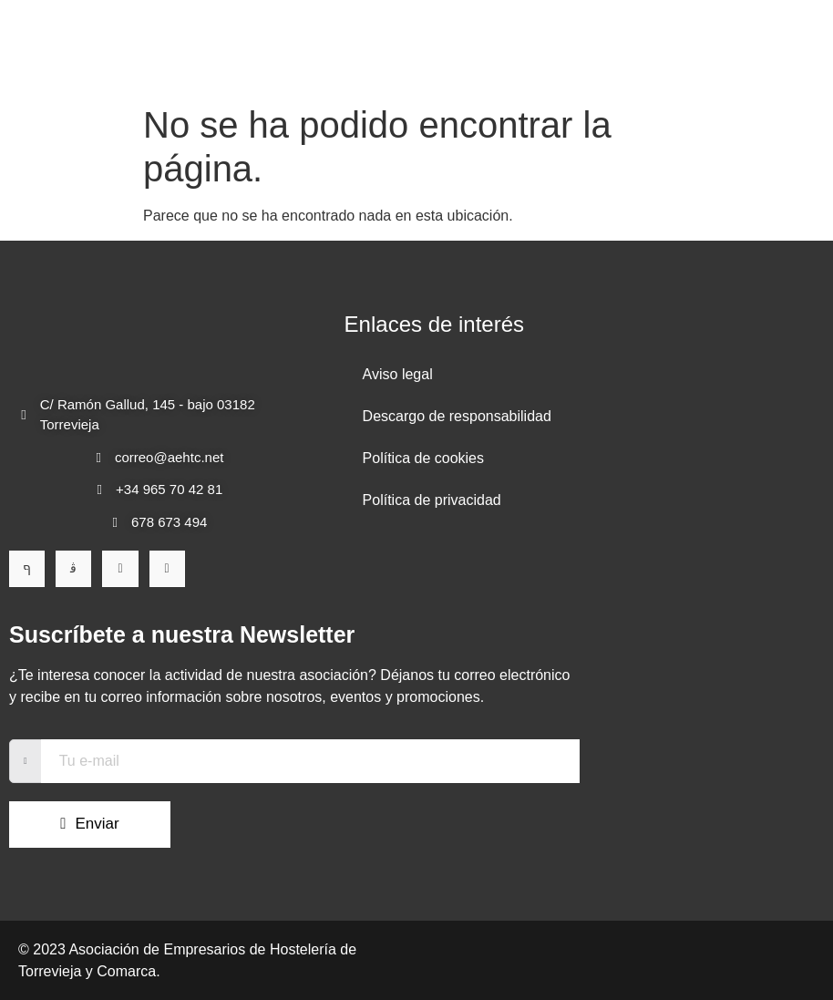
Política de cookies (423, 458)
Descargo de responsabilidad (457, 416)
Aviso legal (398, 374)
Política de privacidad (432, 500)
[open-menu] (775, 48)
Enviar (59, 823)
